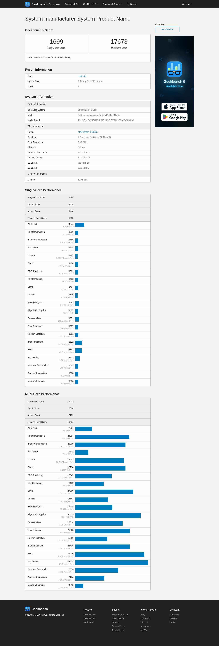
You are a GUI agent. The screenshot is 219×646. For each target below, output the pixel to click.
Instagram (145, 626)
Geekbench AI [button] (90, 4)
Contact (115, 622)
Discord (144, 622)
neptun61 (82, 76)
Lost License (118, 618)
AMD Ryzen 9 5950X (88, 132)
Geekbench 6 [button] (70, 4)
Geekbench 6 (89, 614)
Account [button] (186, 4)
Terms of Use (118, 630)
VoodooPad (88, 622)
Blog (143, 614)
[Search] (142, 4)
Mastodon (145, 618)
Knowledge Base (120, 614)
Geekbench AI (89, 618)
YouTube (145, 630)
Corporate (174, 614)
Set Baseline (167, 29)
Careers (173, 618)
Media (172, 622)
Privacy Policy (118, 626)
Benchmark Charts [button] (111, 4)
